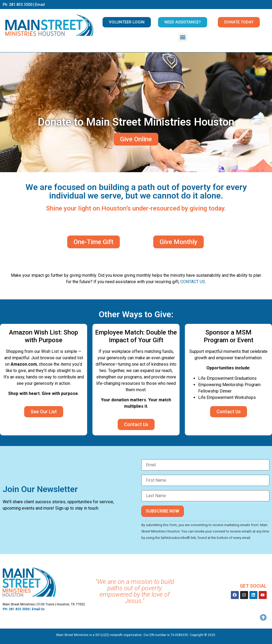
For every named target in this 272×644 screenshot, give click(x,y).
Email (40, 4)
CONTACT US (192, 281)
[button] (182, 37)
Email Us (38, 609)
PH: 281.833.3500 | (17, 609)
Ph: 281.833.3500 (17, 4)
